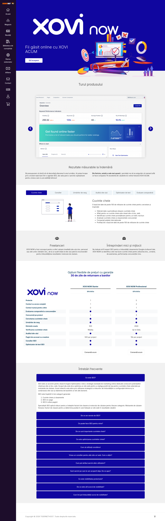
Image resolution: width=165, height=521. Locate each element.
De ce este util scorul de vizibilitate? (90, 487)
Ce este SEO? (90, 378)
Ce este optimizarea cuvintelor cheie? (90, 439)
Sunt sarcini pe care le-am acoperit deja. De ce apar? (90, 471)
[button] (30, 129)
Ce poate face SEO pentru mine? (90, 423)
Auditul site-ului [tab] (101, 193)
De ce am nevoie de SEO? (90, 416)
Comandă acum (91, 352)
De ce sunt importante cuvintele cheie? (90, 431)
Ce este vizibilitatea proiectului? (90, 479)
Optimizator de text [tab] (123, 193)
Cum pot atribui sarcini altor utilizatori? (90, 463)
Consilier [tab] (58, 193)
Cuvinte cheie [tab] (36, 193)
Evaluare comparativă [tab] (145, 193)
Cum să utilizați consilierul (90, 447)
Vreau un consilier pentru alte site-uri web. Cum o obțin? (90, 455)
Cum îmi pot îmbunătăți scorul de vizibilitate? (90, 495)
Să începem (34, 60)
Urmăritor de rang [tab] (80, 193)
